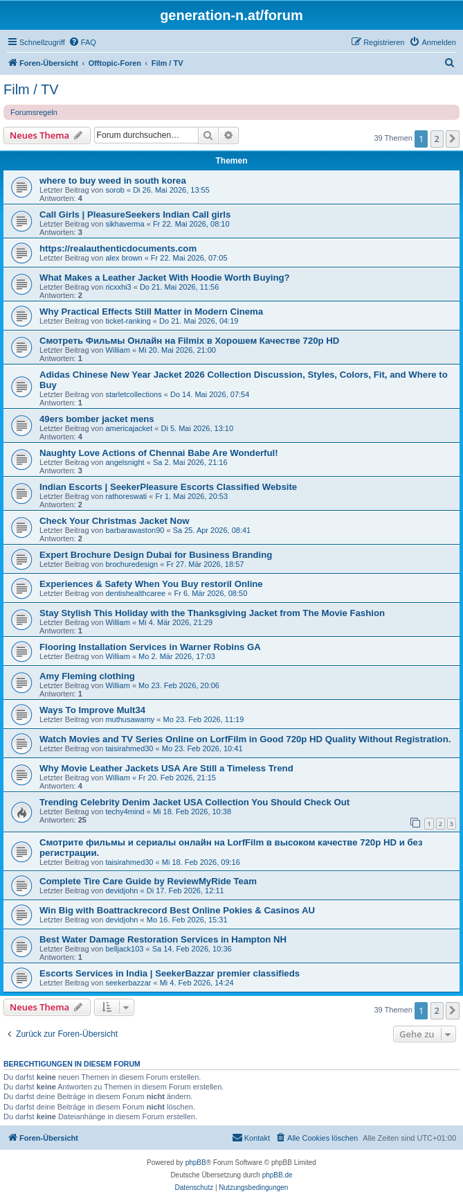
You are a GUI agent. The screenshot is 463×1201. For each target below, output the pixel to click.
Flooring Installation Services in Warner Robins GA (150, 647)
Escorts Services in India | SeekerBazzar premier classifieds (169, 973)
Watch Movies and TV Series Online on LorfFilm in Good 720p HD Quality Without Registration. (245, 739)
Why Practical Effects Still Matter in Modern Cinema (151, 311)
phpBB (195, 1162)
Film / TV (31, 89)
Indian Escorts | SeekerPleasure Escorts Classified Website (168, 487)
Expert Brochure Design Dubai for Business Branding (155, 555)
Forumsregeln (33, 112)
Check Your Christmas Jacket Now (114, 521)
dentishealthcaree (135, 593)
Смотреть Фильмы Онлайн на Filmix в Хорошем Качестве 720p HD (189, 340)
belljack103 (124, 949)
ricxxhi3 (118, 287)
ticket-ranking (127, 321)
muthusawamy (129, 719)
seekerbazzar (128, 983)
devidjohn (121, 890)
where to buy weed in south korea (112, 180)
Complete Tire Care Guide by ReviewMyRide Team (148, 881)
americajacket (128, 428)
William (117, 350)
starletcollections (133, 394)
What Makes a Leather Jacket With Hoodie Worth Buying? (164, 277)
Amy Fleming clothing (87, 676)
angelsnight (124, 462)
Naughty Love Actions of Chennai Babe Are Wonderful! (158, 453)
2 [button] (437, 138)
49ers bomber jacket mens (96, 419)
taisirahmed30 (129, 748)
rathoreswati (126, 496)
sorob (115, 190)
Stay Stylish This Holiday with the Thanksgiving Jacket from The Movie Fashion (212, 613)
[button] (453, 138)
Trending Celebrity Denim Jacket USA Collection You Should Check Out (194, 802)
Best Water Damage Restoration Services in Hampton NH (163, 939)
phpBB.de (277, 1175)
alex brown (123, 258)
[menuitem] (82, 42)
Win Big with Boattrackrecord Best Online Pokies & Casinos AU (177, 910)
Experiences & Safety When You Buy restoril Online (151, 584)
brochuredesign (131, 564)
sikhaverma (124, 224)
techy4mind (124, 811)
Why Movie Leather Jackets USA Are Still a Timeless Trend (166, 768)
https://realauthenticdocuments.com (118, 248)
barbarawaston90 (134, 530)
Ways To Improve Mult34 (92, 710)
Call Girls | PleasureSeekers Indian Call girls (134, 214)
